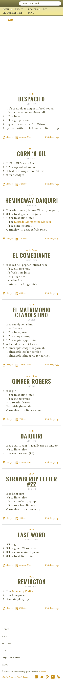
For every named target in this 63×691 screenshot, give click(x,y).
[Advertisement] (31, 56)
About (19, 9)
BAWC (30, 12)
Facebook (36, 677)
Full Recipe (50, 137)
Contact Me (42, 671)
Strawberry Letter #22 (31, 481)
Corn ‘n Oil (31, 153)
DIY (45, 9)
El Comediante (31, 255)
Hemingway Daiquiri (31, 200)
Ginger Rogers (31, 381)
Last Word (31, 535)
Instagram (53, 677)
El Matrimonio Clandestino (32, 312)
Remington (32, 581)
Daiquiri (32, 436)
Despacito (31, 99)
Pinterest (47, 677)
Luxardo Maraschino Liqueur (32, 222)
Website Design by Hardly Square (15, 677)
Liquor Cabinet (12, 12)
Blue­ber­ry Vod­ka (22, 591)
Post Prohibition (16, 3)
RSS (59, 677)
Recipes (33, 9)
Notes (22, 183)
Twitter (42, 677)
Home (6, 9)
